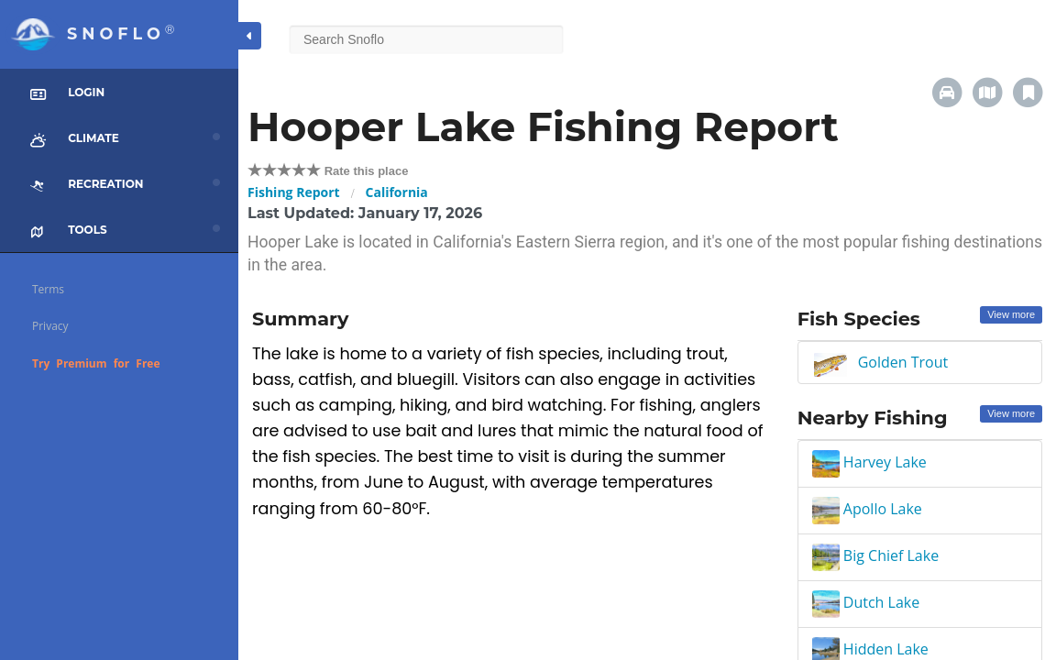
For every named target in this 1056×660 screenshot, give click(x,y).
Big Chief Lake (875, 555)
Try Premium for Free (96, 363)
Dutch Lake (866, 602)
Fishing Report (294, 192)
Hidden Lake (870, 649)
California (397, 192)
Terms (48, 289)
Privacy (50, 326)
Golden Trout (903, 362)
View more (1011, 314)
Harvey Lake (869, 462)
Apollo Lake (867, 509)
